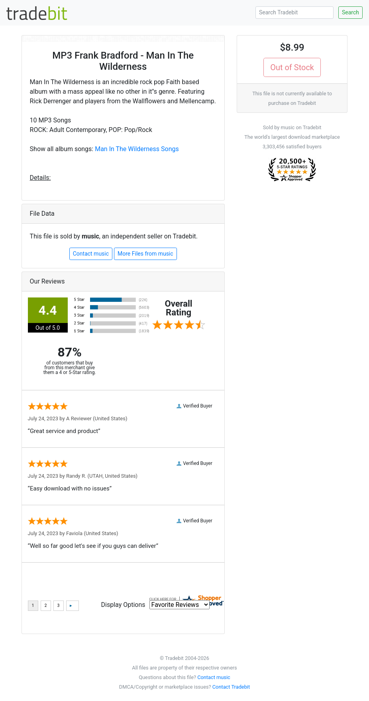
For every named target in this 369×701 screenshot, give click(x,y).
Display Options (123, 604)
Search (350, 12)
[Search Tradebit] (294, 12)
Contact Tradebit (231, 687)
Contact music (91, 253)
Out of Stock (292, 67)
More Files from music (145, 253)
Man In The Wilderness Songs (137, 149)
